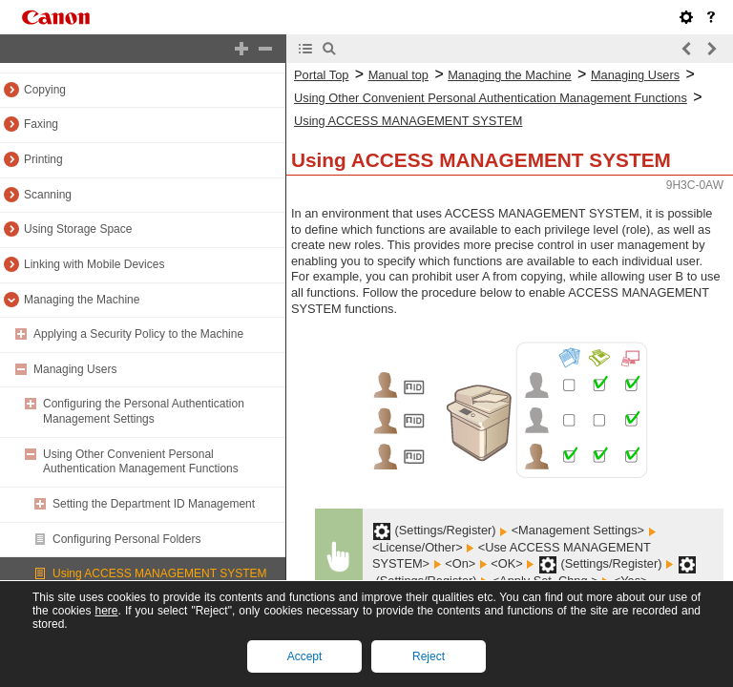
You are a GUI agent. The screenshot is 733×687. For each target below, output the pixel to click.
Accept (305, 656)
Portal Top (321, 75)
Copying (45, 89)
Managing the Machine (81, 299)
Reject (428, 656)
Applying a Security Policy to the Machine (138, 334)
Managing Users (74, 369)
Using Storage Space (78, 229)
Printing (43, 159)
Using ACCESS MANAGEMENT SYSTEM (159, 573)
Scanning (48, 194)
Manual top (398, 75)
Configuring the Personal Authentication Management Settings (143, 411)
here (105, 610)
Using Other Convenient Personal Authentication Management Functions (141, 462)
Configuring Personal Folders (126, 539)
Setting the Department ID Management (153, 503)
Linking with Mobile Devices (94, 264)
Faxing (41, 124)
